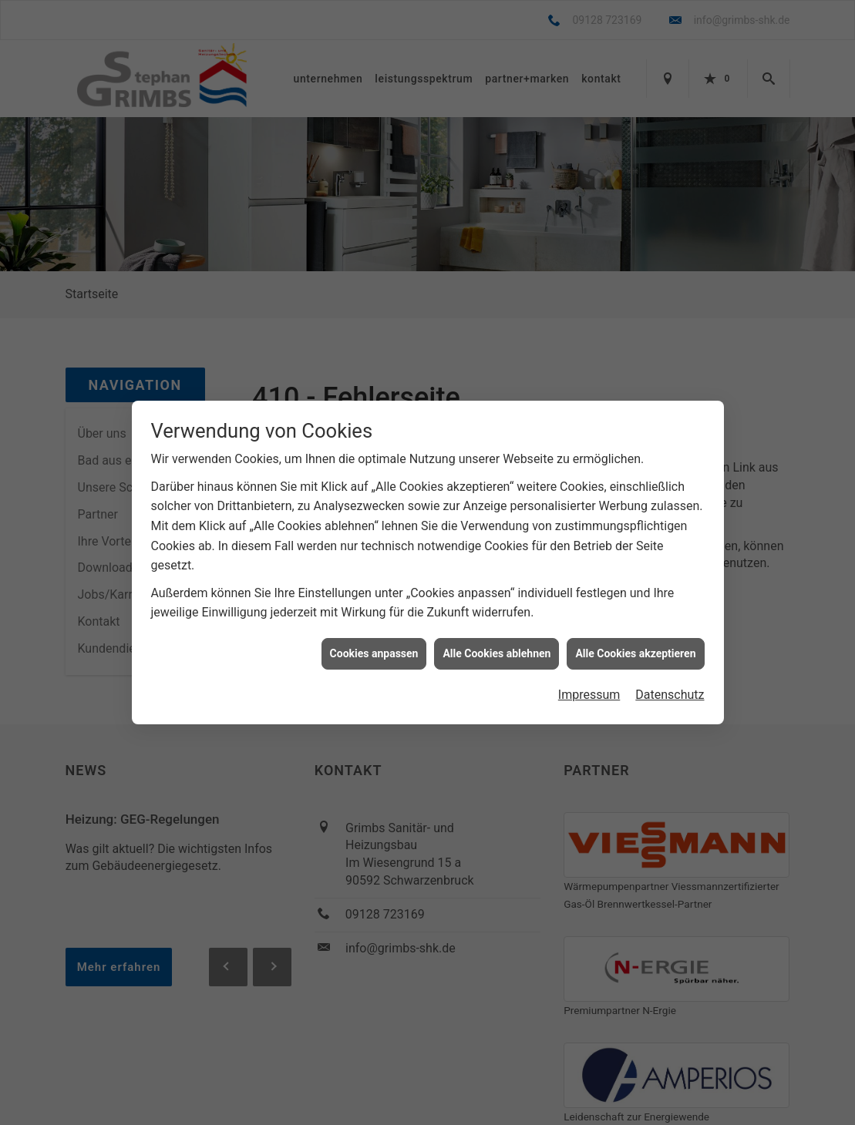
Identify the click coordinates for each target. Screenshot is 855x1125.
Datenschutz (669, 687)
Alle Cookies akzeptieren (635, 646)
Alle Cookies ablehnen (496, 646)
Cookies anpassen (374, 646)
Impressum (589, 687)
